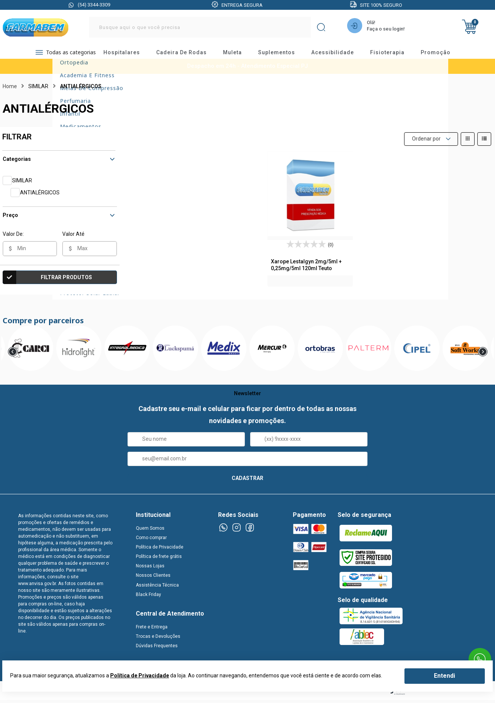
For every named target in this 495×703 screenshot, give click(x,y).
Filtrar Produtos (47, 282)
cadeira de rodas (188, 55)
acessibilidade (339, 55)
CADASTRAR (247, 483)
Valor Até (73, 239)
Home (10, 91)
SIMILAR (22, 185)
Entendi (444, 675)
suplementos (283, 55)
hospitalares (128, 55)
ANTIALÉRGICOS (40, 197)
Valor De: (13, 239)
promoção (442, 55)
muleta (239, 55)
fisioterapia (394, 55)
